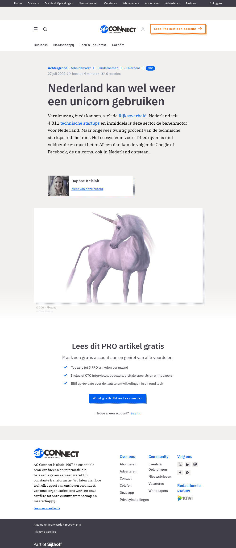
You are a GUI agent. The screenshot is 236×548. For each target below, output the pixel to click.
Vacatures (110, 3)
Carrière (118, 45)
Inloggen (216, 3)
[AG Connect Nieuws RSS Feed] (187, 472)
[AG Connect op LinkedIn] (187, 464)
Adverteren (172, 3)
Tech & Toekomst (93, 45)
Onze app (127, 492)
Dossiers (33, 3)
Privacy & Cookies (45, 531)
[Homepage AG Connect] (118, 29)
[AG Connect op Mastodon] (195, 464)
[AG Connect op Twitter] (180, 464)
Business (41, 45)
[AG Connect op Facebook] (180, 472)
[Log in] (143, 29)
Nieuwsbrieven (88, 3)
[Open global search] (45, 29)
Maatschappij (63, 45)
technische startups (80, 123)
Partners (191, 3)
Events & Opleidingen (59, 3)
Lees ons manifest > (47, 508)
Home (18, 3)
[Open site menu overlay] (35, 29)
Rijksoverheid (133, 115)
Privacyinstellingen (134, 499)
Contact (126, 478)
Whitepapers (131, 3)
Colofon (126, 485)
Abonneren (152, 3)
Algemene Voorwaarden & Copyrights (57, 524)
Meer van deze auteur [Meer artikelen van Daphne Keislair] (87, 189)
